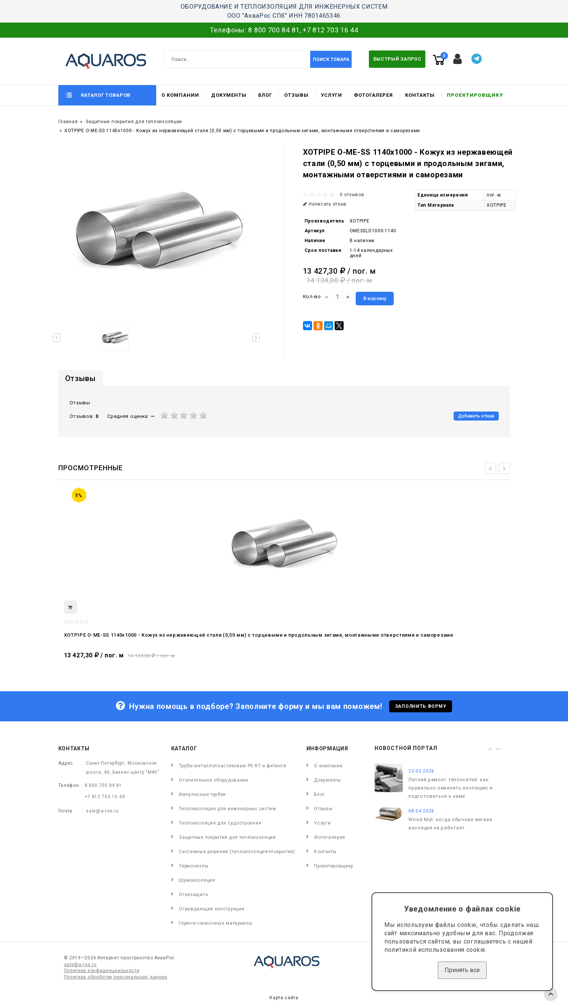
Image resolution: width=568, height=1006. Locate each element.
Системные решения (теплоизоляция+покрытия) (237, 851)
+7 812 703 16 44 (330, 30)
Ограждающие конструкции (211, 908)
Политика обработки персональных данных (116, 977)
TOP (551, 994)
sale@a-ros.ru (102, 811)
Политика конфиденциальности (102, 970)
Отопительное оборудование (213, 780)
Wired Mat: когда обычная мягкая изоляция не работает (450, 824)
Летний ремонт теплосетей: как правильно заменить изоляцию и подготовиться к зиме (450, 788)
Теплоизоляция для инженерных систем (227, 808)
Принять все (462, 970)
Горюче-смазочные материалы (215, 923)
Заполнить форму (420, 706)
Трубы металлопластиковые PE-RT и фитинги (232, 765)
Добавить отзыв (476, 416)
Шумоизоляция (197, 880)
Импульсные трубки (202, 794)
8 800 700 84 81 (274, 30)
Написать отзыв (325, 204)
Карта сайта (284, 997)
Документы (229, 95)
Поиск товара (331, 59)
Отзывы (296, 95)
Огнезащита (193, 894)
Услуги (331, 95)
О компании (180, 95)
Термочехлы (193, 866)
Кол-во (312, 296)
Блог (265, 95)
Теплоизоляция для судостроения (220, 823)
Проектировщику (475, 95)
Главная (68, 121)
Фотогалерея (373, 95)
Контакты (420, 95)
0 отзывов (352, 194)
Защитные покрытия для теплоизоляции (134, 121)
